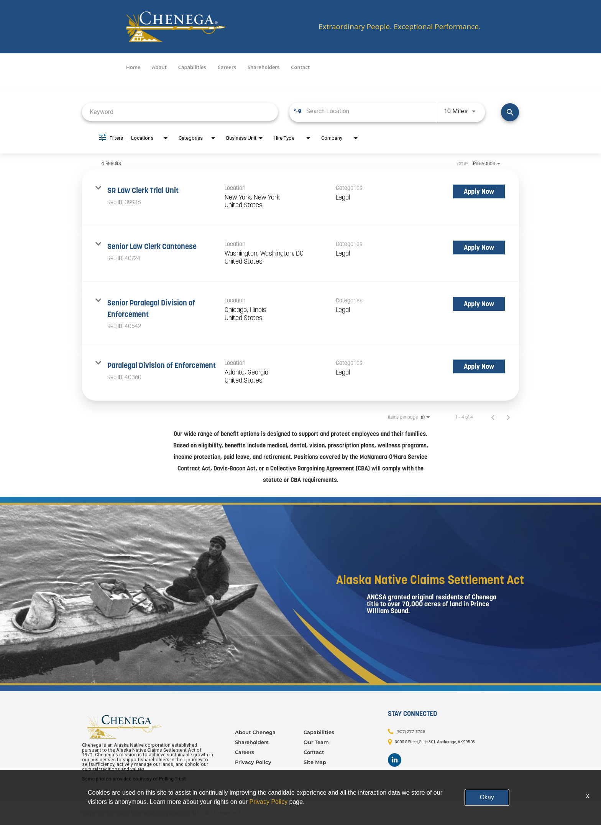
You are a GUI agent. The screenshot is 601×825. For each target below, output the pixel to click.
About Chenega (255, 732)
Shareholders (263, 67)
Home (133, 67)
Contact (300, 67)
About (159, 67)
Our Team (316, 742)
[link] (300, 197)
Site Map (315, 762)
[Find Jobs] (510, 112)
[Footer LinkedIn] (394, 760)
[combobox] (180, 112)
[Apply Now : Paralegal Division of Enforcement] (479, 366)
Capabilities (192, 67)
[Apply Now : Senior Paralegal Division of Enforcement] (479, 304)
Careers (227, 67)
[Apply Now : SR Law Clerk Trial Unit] (479, 191)
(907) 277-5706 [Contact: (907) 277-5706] (410, 731)
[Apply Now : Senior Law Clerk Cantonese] (479, 247)
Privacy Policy (253, 762)
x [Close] (587, 795)
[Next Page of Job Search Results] (508, 417)
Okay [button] (487, 797)
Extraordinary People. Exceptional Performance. (400, 26)
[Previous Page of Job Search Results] (493, 417)
